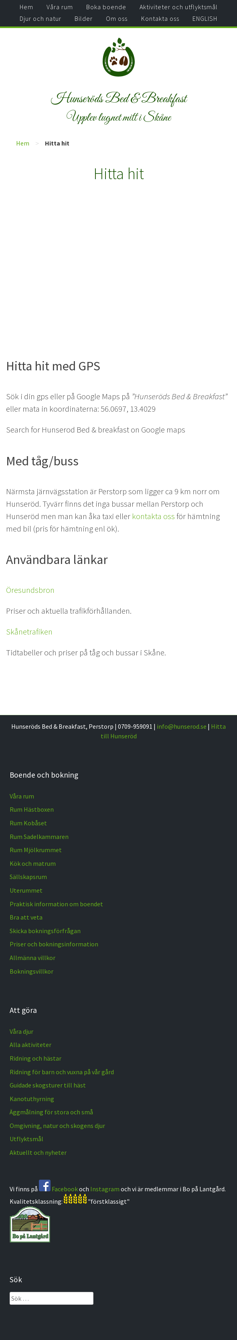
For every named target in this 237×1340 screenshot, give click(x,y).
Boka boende (106, 7)
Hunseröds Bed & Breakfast (118, 99)
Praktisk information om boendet (56, 904)
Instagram (105, 1189)
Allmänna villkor (32, 958)
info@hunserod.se (182, 726)
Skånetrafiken (29, 632)
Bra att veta (26, 917)
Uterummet (26, 890)
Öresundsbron (30, 590)
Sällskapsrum (28, 877)
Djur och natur (40, 18)
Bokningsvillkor (31, 971)
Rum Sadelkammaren (39, 837)
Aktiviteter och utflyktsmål (179, 7)
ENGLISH (204, 18)
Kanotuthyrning (32, 1099)
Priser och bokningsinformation (54, 944)
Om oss (117, 18)
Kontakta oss (160, 18)
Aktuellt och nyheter (38, 1152)
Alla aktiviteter (30, 1045)
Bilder (84, 18)
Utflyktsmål (26, 1139)
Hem (26, 7)
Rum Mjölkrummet (36, 850)
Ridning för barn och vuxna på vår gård (62, 1072)
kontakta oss (153, 516)
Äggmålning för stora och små (51, 1112)
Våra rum (60, 7)
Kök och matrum (33, 863)
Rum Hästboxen (32, 809)
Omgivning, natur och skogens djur (57, 1126)
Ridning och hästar (35, 1058)
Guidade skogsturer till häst (48, 1085)
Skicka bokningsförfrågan (45, 931)
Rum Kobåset (28, 823)
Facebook (65, 1189)
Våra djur (21, 1031)
